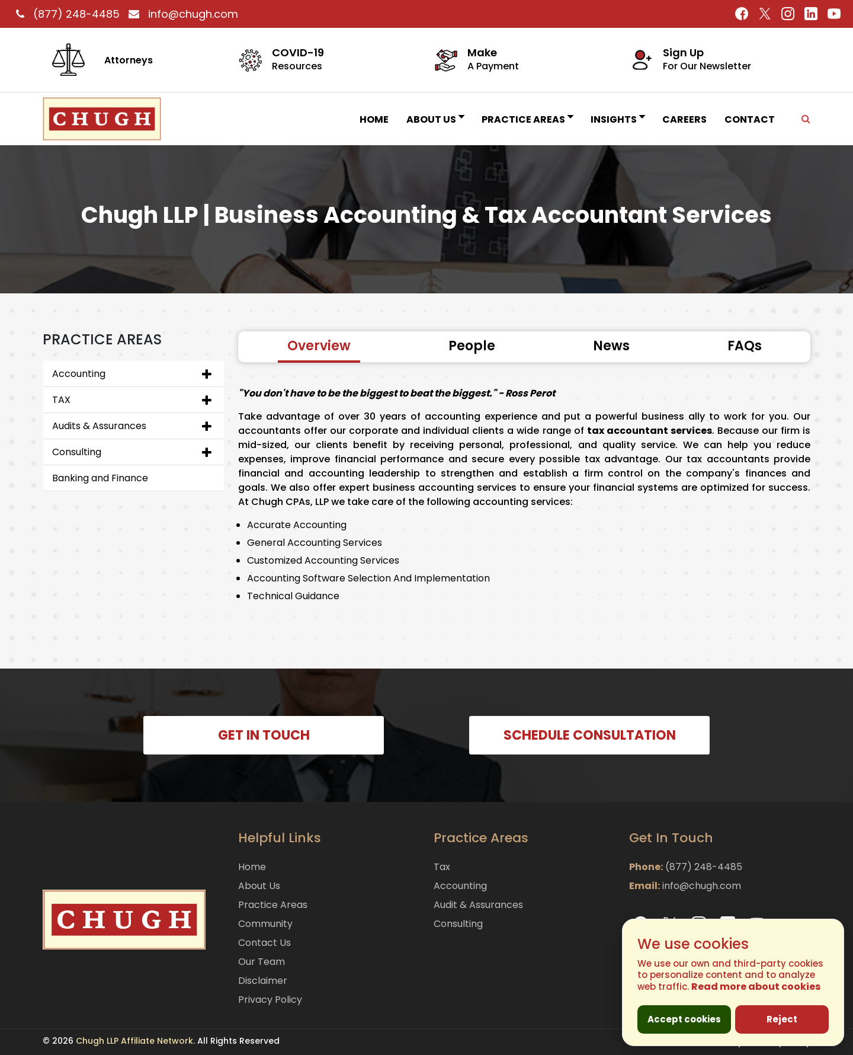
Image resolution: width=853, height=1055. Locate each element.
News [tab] (611, 346)
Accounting (78, 374)
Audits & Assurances (99, 426)
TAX (61, 400)
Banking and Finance (100, 478)
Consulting (76, 452)
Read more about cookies (755, 986)
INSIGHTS (617, 119)
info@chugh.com (180, 14)
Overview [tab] (319, 346)
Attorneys (128, 60)
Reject (782, 1019)
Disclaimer (262, 980)
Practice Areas (527, 119)
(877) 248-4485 (66, 14)
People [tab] (471, 346)
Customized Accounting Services (323, 560)
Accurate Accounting (297, 525)
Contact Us (264, 942)
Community (265, 924)
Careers (684, 119)
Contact (749, 119)
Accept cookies (684, 1019)
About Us (435, 119)
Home (374, 119)
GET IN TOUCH (264, 735)
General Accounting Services (314, 542)
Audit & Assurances (478, 905)
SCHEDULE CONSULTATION (590, 735)
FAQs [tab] (744, 346)
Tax (442, 867)
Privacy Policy (270, 999)
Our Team (261, 961)
